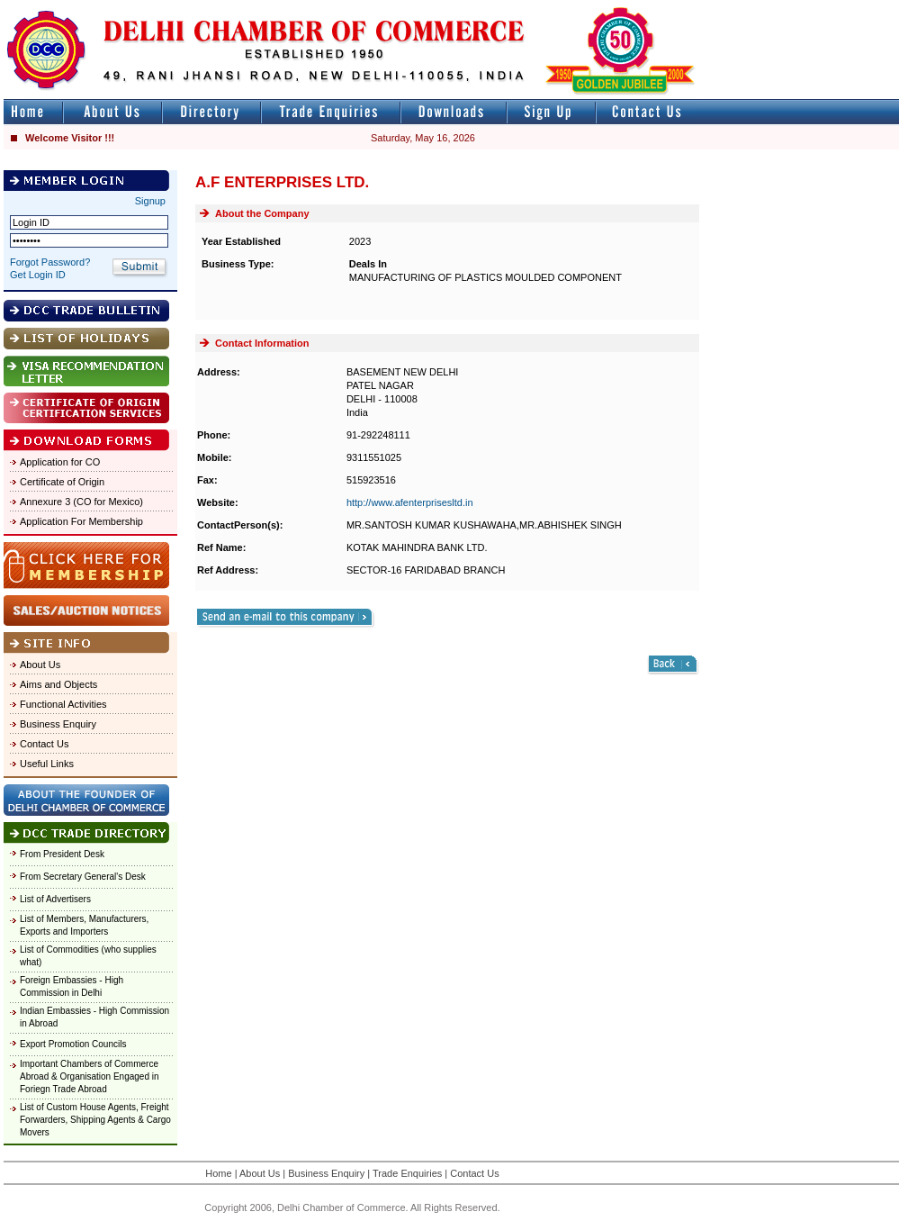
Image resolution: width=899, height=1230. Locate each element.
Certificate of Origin (62, 481)
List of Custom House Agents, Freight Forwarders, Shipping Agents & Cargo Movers (95, 1119)
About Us (40, 664)
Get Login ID (38, 274)
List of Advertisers (55, 899)
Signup (150, 200)
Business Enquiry (58, 724)
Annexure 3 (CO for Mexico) (81, 501)
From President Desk (62, 854)
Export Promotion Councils (73, 1044)
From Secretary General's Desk (83, 877)
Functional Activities (63, 704)
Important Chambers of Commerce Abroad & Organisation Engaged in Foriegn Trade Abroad (89, 1076)
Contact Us (44, 743)
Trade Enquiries (407, 1173)
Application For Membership (81, 521)
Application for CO (60, 462)
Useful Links (47, 763)
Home (218, 1173)
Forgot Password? (50, 262)
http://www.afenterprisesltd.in (409, 502)
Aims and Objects (58, 684)
